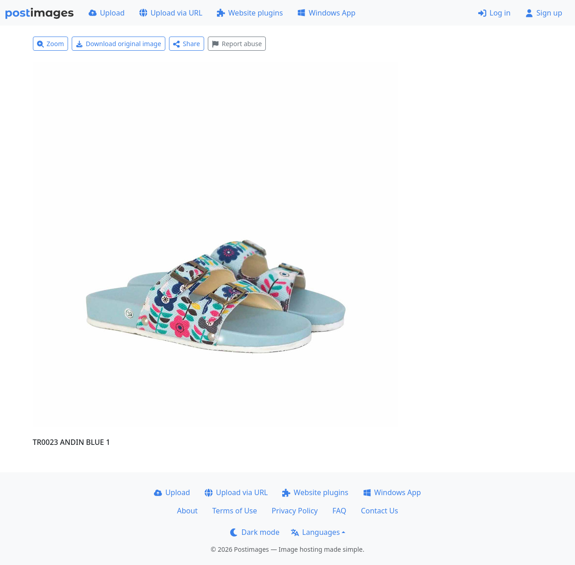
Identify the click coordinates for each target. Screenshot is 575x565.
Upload (107, 13)
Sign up (543, 13)
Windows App (326, 13)
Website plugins (250, 13)
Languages (315, 532)
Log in (494, 13)
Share (186, 43)
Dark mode (255, 532)
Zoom (50, 43)
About (187, 511)
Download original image (118, 43)
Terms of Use (234, 511)
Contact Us (379, 511)
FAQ (339, 511)
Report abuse (237, 43)
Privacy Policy (295, 511)
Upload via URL (170, 13)
